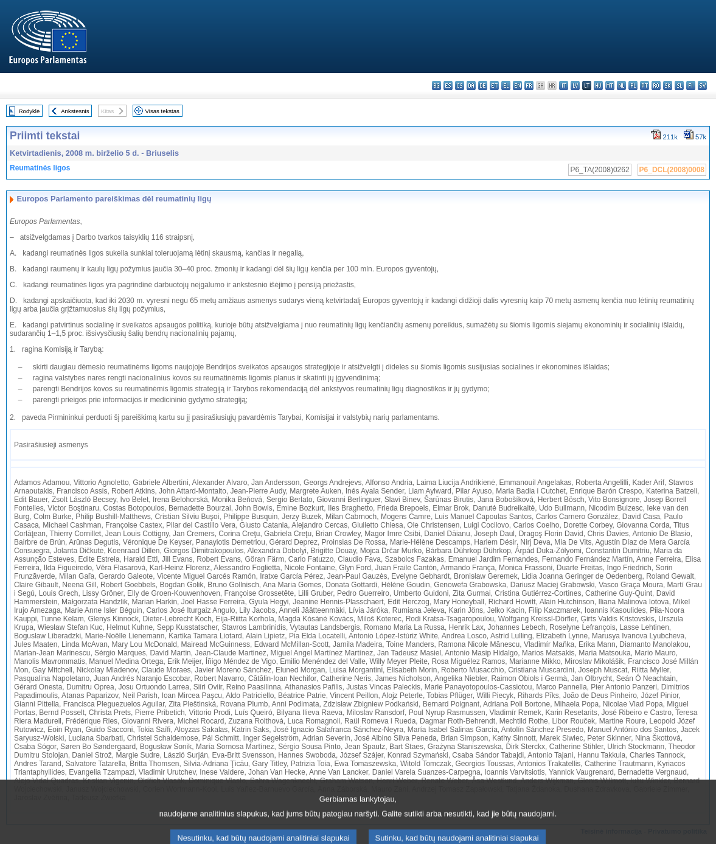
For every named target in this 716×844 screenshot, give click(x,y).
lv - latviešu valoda (575, 85)
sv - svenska (702, 85)
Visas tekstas (162, 111)
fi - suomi (690, 85)
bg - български (436, 85)
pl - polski (633, 85)
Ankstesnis (75, 111)
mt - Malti (609, 85)
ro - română (656, 85)
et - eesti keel (494, 85)
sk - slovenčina (667, 85)
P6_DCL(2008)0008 (671, 170)
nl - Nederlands (621, 85)
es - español (448, 85)
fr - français (529, 85)
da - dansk (471, 85)
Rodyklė (29, 111)
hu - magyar (598, 85)
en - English (517, 85)
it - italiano (563, 85)
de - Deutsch (482, 85)
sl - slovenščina (679, 85)
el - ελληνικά (505, 85)
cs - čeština (459, 85)
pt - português (644, 85)
